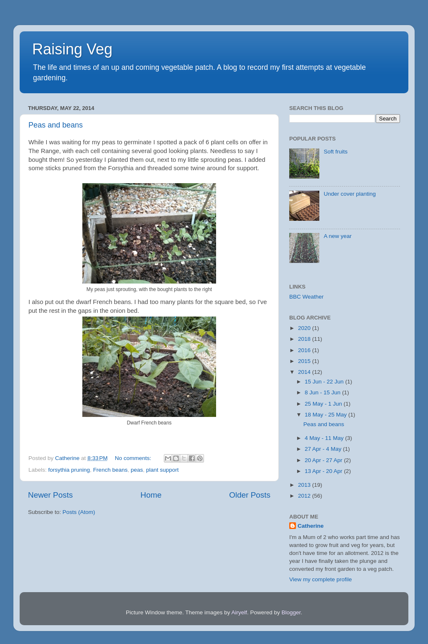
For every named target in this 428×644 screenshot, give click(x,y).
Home (150, 495)
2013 (305, 485)
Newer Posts (50, 495)
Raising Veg (72, 49)
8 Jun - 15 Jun (323, 392)
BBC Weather (306, 297)
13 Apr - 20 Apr (324, 471)
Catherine (311, 526)
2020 (305, 328)
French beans (110, 470)
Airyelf (239, 612)
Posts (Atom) (79, 512)
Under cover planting (350, 194)
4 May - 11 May (325, 438)
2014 (305, 372)
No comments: (134, 458)
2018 (305, 339)
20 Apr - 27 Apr (324, 460)
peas (137, 470)
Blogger (291, 612)
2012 (305, 496)
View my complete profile (320, 579)
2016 (305, 350)
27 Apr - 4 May (324, 449)
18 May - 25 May (326, 414)
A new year (338, 236)
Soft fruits (335, 151)
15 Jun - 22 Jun (325, 381)
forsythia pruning (69, 470)
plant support (162, 470)
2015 (305, 361)
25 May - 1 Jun (324, 404)
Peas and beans (55, 125)
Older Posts (249, 495)
